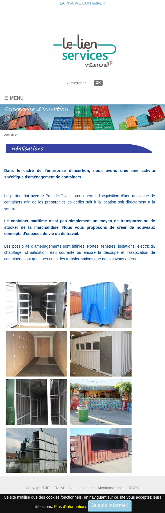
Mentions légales (111, 488)
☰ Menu (14, 98)
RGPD (134, 488)
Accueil (9, 134)
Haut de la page (82, 488)
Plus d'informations (70, 506)
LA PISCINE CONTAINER (82, 3)
